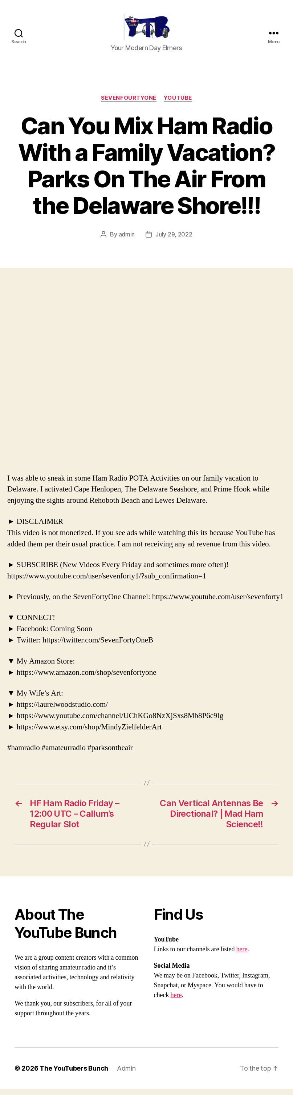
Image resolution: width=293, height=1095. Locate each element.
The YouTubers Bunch (74, 1074)
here (241, 955)
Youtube (178, 104)
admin (127, 240)
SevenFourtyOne (128, 104)
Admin (126, 1074)
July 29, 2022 (173, 240)
